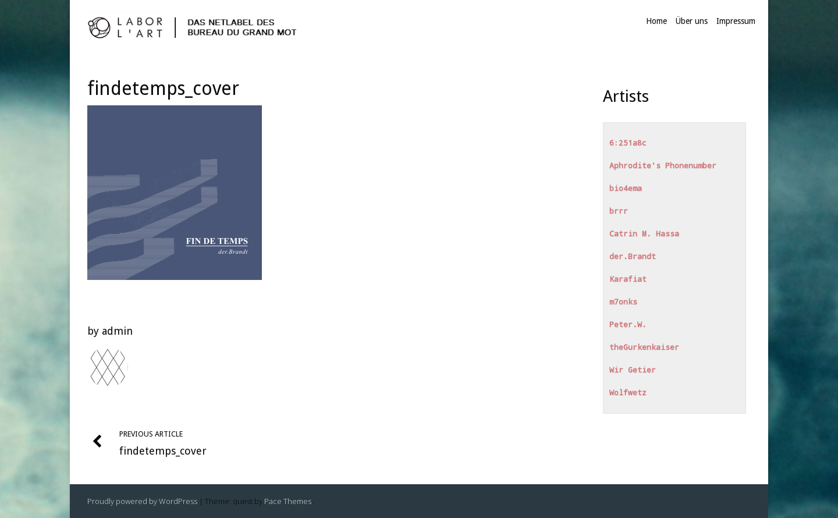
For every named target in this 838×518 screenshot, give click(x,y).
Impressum (735, 21)
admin (117, 331)
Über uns (692, 21)
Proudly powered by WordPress (142, 501)
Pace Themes (287, 501)
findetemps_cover (163, 88)
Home (656, 21)
